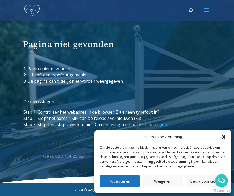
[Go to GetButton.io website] (221, 190)
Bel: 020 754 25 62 (63, 156)
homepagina (154, 124)
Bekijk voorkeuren (206, 181)
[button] (223, 137)
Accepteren (120, 181)
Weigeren (163, 181)
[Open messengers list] (221, 180)
